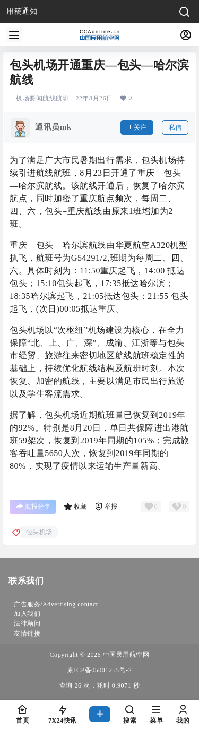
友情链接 (27, 633)
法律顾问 (27, 623)
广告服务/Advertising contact (56, 604)
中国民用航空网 (125, 654)
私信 (175, 127)
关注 (136, 127)
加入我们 (27, 613)
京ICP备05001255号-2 (99, 670)
